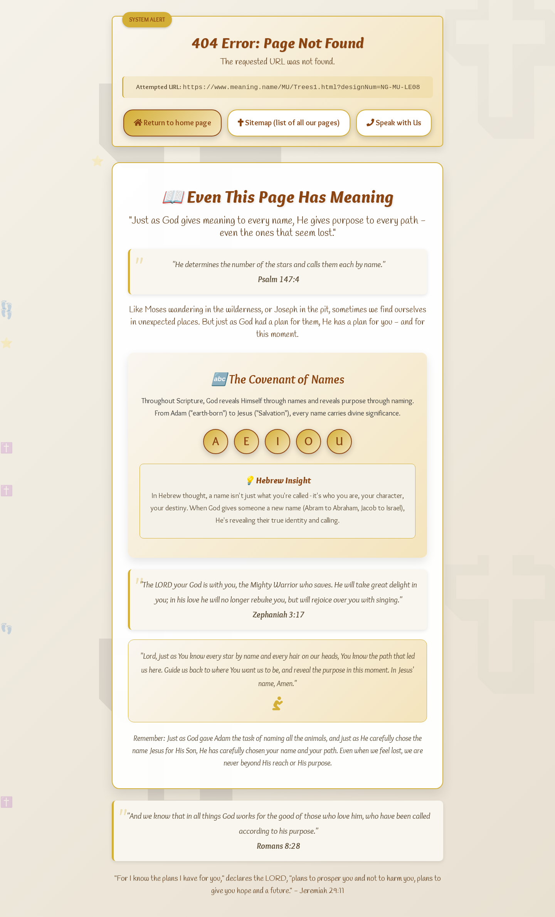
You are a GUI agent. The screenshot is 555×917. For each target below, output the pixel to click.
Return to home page (172, 122)
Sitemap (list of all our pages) (289, 122)
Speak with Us (394, 122)
